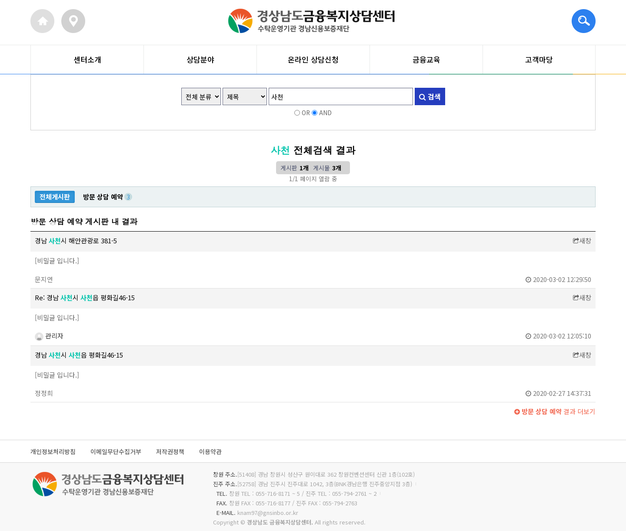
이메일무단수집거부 (115, 451)
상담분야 (200, 59)
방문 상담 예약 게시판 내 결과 (83, 221)
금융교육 (426, 59)
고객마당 (539, 59)
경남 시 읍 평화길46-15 (79, 354)
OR (306, 112)
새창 (582, 240)
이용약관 (210, 451)
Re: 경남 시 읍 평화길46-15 (85, 297)
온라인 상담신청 (313, 59)
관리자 (49, 335)
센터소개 (87, 59)
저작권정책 (170, 451)
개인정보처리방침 (53, 451)
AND (325, 112)
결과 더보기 (555, 411)
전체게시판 (55, 196)
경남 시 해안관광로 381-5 (76, 240)
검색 (430, 96)
